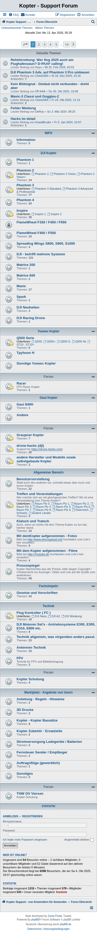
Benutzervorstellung (33, 479)
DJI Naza (39, 616)
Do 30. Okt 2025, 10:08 (63, 91)
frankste (61, 892)
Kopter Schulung (30, 679)
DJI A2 (54, 616)
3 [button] (45, 44)
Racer (21, 383)
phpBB (35, 919)
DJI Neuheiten (28, 307)
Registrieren (32, 816)
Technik (48, 606)
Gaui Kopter (48, 398)
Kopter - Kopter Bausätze (37, 720)
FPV (20, 658)
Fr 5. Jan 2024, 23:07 (67, 122)
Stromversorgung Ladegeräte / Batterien (49, 742)
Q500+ (49, 341)
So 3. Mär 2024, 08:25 (61, 111)
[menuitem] (14, 15)
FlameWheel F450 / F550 (36, 233)
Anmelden (10, 816)
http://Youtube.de (38, 554)
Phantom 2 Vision (63, 173)
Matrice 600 (26, 275)
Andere (22, 415)
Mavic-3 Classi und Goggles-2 (35, 96)
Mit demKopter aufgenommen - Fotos (47, 536)
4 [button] (50, 44)
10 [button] (67, 44)
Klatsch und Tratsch (33, 521)
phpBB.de (65, 924)
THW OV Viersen (30, 793)
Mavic (21, 286)
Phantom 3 (25, 185)
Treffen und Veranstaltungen (40, 494)
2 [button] (39, 44)
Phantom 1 (25, 160)
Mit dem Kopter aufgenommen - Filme (47, 551)
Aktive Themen (44, 27)
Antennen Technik (31, 647)
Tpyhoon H (25, 353)
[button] (25, 44)
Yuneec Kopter (48, 331)
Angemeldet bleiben (78, 840)
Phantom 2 (25, 170)
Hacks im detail (23, 119)
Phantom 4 (25, 200)
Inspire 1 (39, 214)
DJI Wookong (72, 616)
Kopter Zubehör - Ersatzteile (39, 731)
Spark (21, 297)
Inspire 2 (54, 214)
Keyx (38, 67)
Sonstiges (25, 773)
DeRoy (39, 111)
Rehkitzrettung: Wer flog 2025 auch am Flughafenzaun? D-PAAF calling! (42, 62)
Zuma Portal (55, 916)
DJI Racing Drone (31, 318)
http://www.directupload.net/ (45, 539)
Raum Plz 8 (42, 509)
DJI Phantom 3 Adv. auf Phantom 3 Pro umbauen (50, 72)
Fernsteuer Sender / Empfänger (42, 752)
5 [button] (56, 44)
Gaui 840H (25, 404)
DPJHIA (40, 91)
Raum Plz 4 (42, 506)
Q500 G (63, 341)
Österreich (80, 509)
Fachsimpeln (48, 586)
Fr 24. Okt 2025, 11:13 (65, 99)
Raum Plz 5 (62, 506)
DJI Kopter (48, 153)
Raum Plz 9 (62, 509)
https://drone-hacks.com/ (46, 449)
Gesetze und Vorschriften (37, 593)
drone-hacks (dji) (30, 446)
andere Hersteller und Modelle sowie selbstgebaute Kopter (46, 459)
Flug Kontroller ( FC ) (34, 613)
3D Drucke (25, 710)
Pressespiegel (28, 565)
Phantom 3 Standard (46, 188)
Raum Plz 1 (60, 503)
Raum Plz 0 (41, 503)
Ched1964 (41, 75)
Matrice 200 (26, 265)
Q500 (37, 341)
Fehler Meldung (23, 108)
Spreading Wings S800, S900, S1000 (46, 243)
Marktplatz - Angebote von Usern (48, 692)
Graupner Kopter (30, 435)
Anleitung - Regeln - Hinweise (40, 699)
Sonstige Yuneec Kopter (36, 363)
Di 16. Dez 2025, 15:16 (66, 75)
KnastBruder (43, 122)
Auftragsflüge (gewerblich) (38, 763)
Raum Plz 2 (80, 503)
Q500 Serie (25, 338)
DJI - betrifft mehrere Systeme (41, 254)
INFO (48, 133)
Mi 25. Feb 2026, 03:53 (59, 67)
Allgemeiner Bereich (48, 472)
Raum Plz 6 (81, 506)
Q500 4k (79, 341)
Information (26, 140)
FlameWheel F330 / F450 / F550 (41, 222)
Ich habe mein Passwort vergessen (25, 839)
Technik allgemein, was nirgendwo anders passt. (56, 637)
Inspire (22, 210)
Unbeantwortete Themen (17, 27)
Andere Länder (40, 512)
